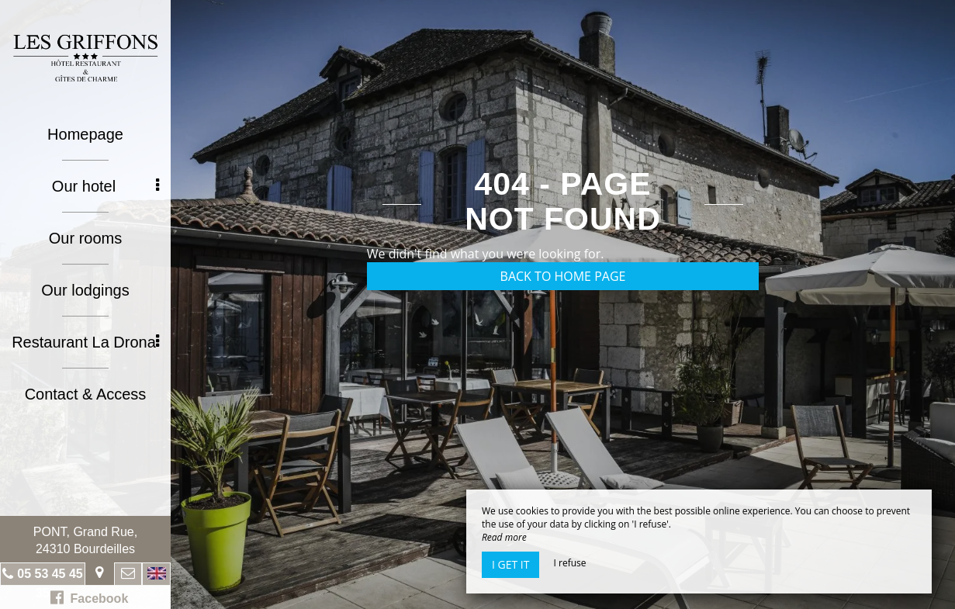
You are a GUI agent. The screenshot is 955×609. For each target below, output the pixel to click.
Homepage (85, 134)
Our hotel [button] (105, 186)
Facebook (89, 597)
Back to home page (563, 276)
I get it (510, 564)
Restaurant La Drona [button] (85, 342)
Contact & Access (86, 394)
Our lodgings (85, 290)
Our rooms (85, 238)
